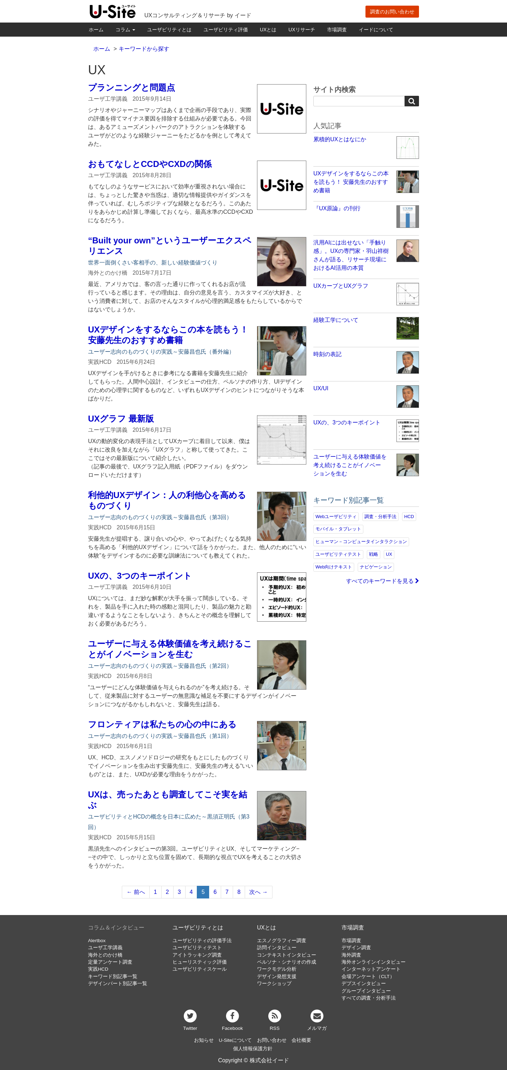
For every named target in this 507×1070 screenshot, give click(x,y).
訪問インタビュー (276, 947)
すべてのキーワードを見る (382, 581)
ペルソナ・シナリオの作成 (286, 962)
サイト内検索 (334, 89)
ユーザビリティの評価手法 (202, 940)
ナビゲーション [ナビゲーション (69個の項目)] (376, 567)
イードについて (376, 29)
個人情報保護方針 (253, 1048)
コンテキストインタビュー (286, 955)
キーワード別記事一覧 (112, 976)
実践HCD (98, 969)
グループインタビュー (366, 991)
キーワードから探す (144, 49)
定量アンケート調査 (110, 962)
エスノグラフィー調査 (281, 940)
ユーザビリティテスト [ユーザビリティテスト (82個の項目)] (338, 554)
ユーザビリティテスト (197, 947)
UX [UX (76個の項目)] (389, 554)
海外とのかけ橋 (105, 955)
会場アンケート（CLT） (368, 976)
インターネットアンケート (371, 969)
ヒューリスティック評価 (200, 962)
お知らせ (204, 1040)
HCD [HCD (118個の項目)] (409, 516)
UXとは (268, 29)
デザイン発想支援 (276, 976)
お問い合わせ (272, 1040)
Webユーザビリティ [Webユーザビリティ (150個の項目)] (336, 516)
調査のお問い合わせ (392, 11)
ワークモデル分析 (276, 969)
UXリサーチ (301, 29)
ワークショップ (274, 983)
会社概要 (301, 1040)
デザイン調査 (356, 947)
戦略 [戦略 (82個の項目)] (373, 554)
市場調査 (337, 29)
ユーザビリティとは (169, 29)
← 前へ (135, 892)
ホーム (96, 29)
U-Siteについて (235, 1040)
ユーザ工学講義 (105, 947)
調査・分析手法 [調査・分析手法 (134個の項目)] (380, 516)
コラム (125, 29)
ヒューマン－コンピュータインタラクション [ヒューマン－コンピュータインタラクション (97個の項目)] (361, 541)
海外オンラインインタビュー (374, 962)
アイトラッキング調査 (197, 955)
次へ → (258, 892)
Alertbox (97, 940)
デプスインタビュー (364, 983)
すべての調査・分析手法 (369, 998)
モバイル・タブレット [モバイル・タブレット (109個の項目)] (338, 528)
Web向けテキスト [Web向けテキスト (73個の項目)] (333, 567)
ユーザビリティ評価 (226, 29)
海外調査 (351, 955)
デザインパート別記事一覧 (117, 983)
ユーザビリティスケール (200, 969)
